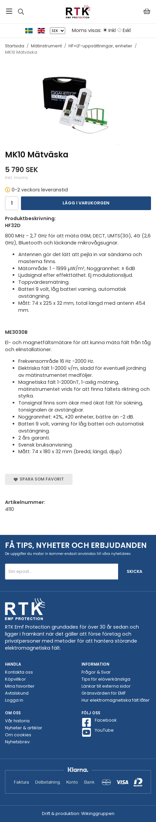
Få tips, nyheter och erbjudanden (76, 545)
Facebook (99, 722)
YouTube (97, 732)
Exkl (127, 30)
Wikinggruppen (97, 813)
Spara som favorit (39, 479)
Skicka (134, 571)
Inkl (112, 30)
